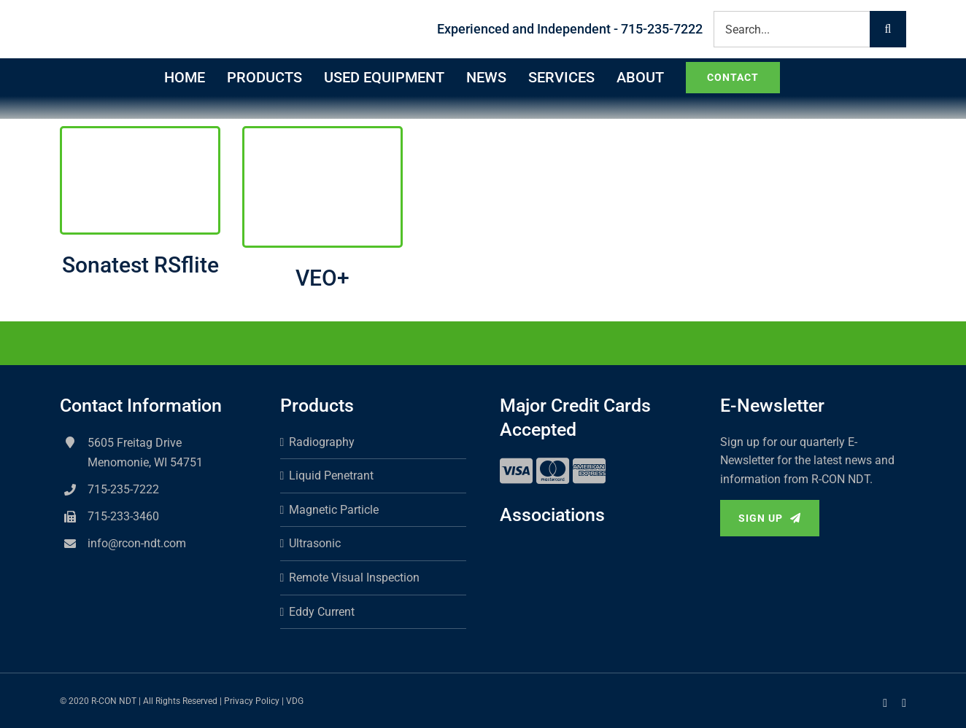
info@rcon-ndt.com (137, 543)
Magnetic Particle (334, 510)
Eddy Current (322, 612)
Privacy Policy (251, 701)
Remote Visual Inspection (354, 577)
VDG (295, 701)
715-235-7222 (123, 489)
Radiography (322, 442)
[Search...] (792, 29)
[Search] (888, 29)
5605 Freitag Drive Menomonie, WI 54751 (145, 452)
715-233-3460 (123, 516)
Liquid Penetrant (331, 475)
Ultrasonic (315, 543)
